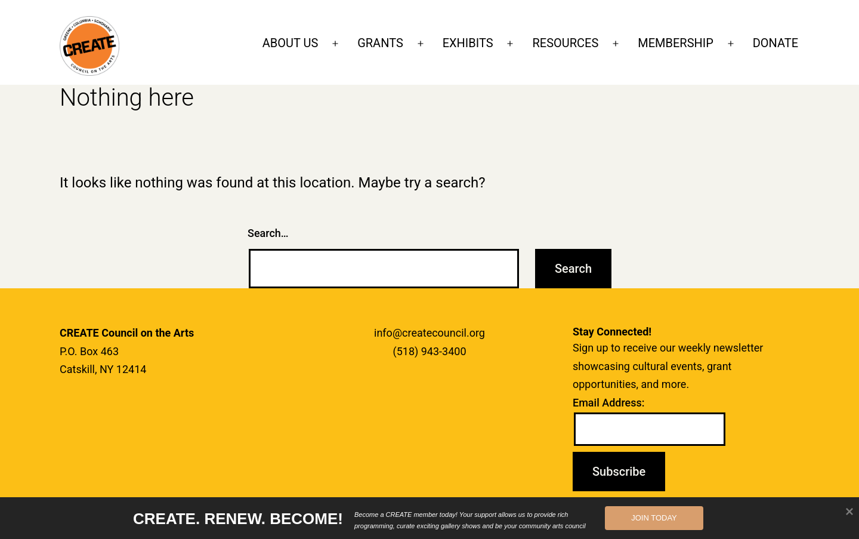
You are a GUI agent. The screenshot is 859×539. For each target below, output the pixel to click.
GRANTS (380, 43)
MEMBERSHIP (675, 43)
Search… (268, 233)
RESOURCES (565, 43)
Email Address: (609, 402)
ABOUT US (290, 43)
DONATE (775, 43)
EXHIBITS (468, 43)
